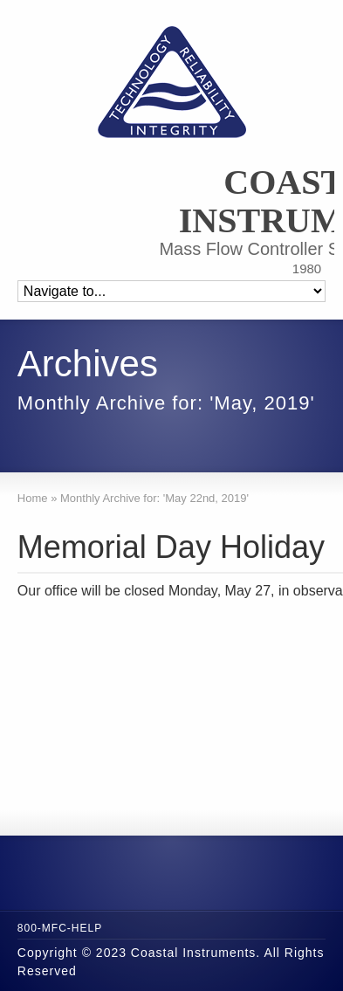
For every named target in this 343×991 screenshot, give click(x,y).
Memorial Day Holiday (171, 547)
